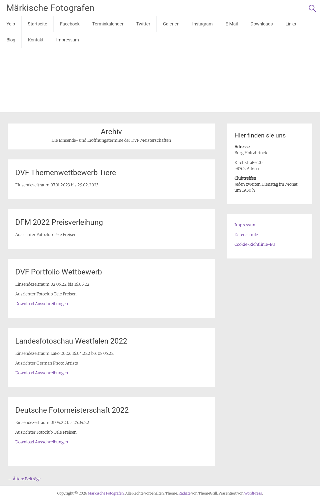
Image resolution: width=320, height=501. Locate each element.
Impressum (67, 39)
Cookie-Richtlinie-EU (254, 244)
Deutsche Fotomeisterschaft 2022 (72, 410)
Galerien (171, 23)
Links (291, 23)
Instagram (202, 23)
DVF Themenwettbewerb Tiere (65, 172)
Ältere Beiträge (24, 478)
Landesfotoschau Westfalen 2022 (71, 341)
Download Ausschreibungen (41, 303)
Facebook (70, 23)
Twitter (143, 23)
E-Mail (232, 23)
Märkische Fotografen (50, 8)
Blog (10, 39)
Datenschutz (246, 234)
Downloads (261, 23)
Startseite (37, 23)
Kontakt (36, 39)
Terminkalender (108, 23)
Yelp (10, 23)
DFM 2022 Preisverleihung (59, 222)
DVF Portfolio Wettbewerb (58, 271)
